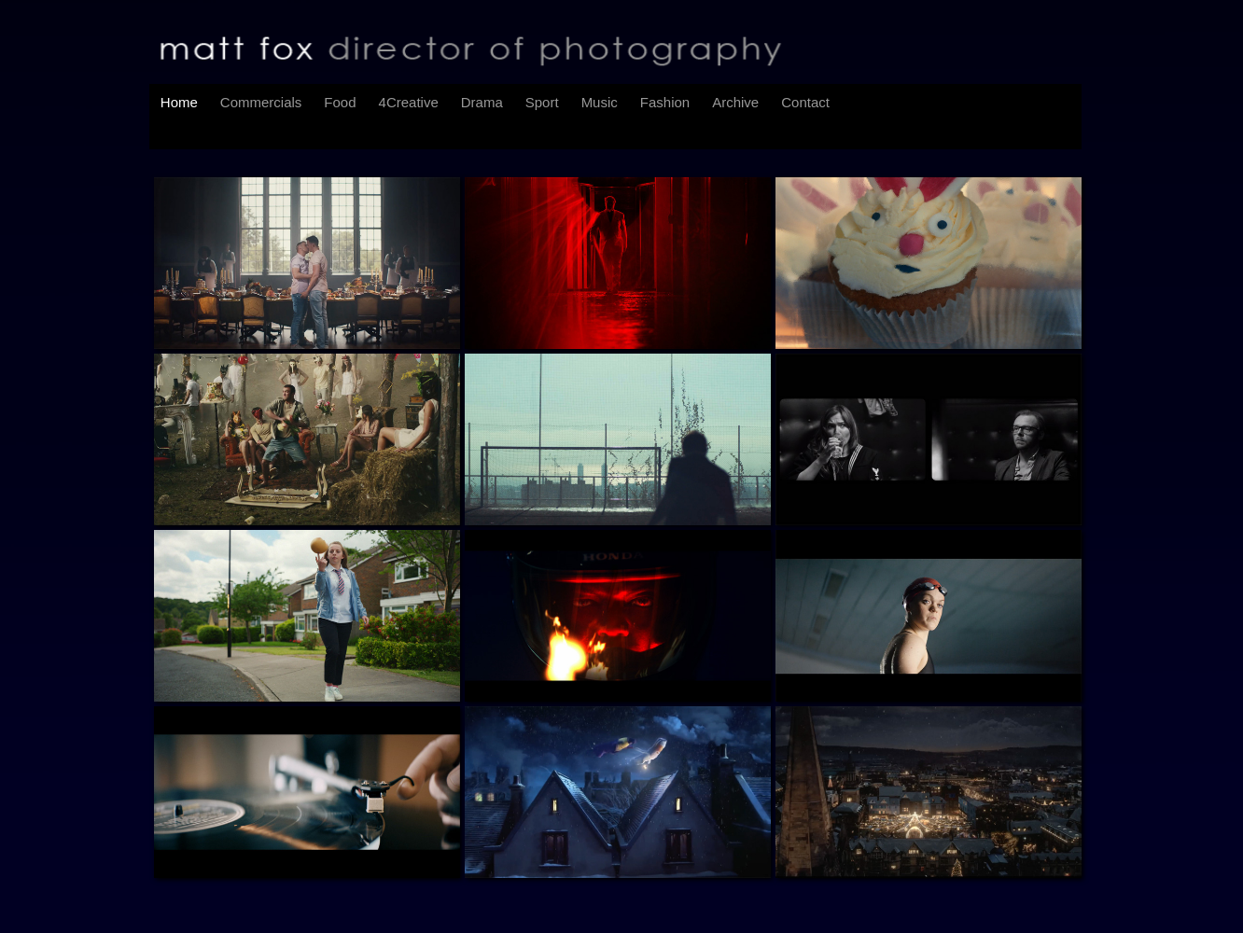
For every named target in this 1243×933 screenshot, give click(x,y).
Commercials (261, 102)
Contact (805, 102)
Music (599, 102)
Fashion (665, 102)
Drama (482, 102)
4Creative (409, 102)
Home (179, 102)
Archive (735, 102)
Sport (542, 102)
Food (340, 102)
